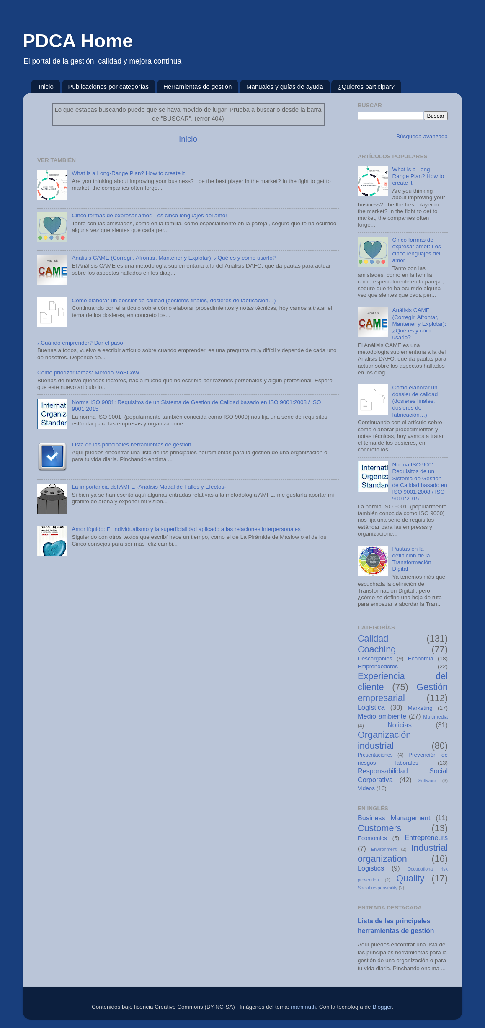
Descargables (375, 658)
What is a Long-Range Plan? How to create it (128, 173)
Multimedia (435, 717)
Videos (366, 788)
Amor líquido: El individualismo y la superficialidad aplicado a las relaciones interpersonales (186, 529)
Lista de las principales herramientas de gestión (131, 444)
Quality (410, 878)
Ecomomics (372, 838)
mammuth (303, 1007)
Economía (420, 658)
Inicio (46, 86)
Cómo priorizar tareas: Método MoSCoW (88, 372)
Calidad (373, 638)
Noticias (399, 725)
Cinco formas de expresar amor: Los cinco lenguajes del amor (149, 215)
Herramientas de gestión (197, 86)
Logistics (371, 868)
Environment (384, 849)
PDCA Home (78, 41)
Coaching (377, 649)
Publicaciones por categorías (108, 86)
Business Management (394, 818)
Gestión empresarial (403, 692)
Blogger (382, 1007)
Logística (371, 707)
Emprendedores (378, 666)
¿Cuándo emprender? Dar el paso (80, 343)
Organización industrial (384, 740)
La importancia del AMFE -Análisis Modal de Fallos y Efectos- (149, 487)
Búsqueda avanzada (421, 136)
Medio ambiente (382, 716)
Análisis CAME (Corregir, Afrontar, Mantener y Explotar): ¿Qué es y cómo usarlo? (174, 258)
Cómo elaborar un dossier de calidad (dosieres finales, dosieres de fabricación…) (174, 300)
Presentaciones (375, 755)
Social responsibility (377, 887)
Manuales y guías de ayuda (284, 86)
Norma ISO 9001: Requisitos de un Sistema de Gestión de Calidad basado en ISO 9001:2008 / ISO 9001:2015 (419, 481)
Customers (379, 828)
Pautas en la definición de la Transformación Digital (411, 559)
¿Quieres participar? (366, 86)
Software (427, 780)
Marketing (420, 708)
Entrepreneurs (426, 837)
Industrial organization (403, 853)
